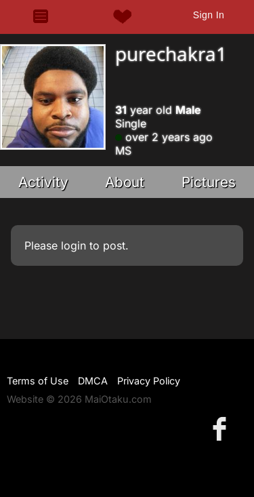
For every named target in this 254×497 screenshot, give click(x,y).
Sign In (208, 14)
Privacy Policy (148, 380)
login (73, 245)
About (124, 182)
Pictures (209, 182)
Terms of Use (37, 380)
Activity (43, 182)
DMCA (93, 380)
